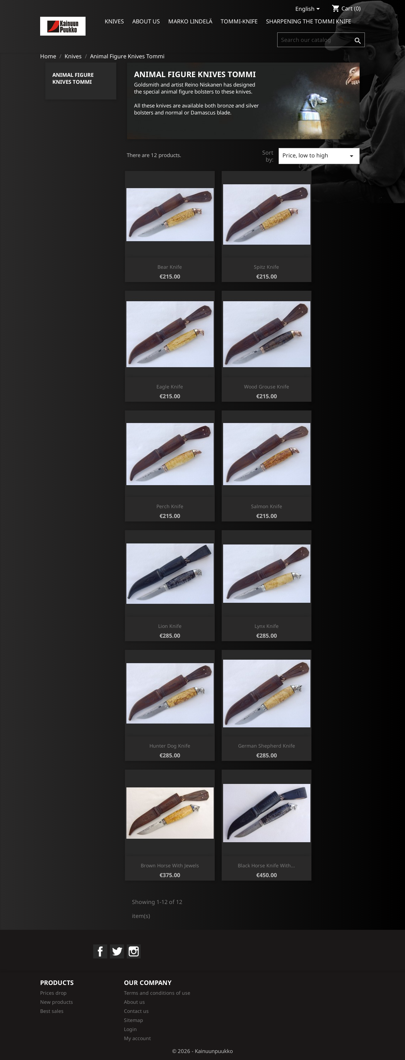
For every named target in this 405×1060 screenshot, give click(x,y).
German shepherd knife (266, 745)
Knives (114, 21)
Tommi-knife (239, 21)
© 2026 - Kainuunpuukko (202, 1050)
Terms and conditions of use (157, 992)
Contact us (136, 1011)
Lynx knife (267, 626)
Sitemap (133, 1020)
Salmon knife (266, 506)
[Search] (321, 39)
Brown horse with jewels (170, 865)
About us (146, 21)
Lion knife (170, 626)
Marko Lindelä (190, 21)
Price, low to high (319, 155)
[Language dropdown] (308, 9)
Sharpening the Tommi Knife (308, 21)
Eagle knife (169, 386)
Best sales (52, 1011)
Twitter (117, 951)
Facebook (100, 951)
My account (137, 1038)
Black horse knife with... (266, 865)
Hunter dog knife (169, 745)
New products (56, 1002)
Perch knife (169, 506)
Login (130, 1029)
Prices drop (53, 992)
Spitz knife (266, 267)
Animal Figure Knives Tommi (73, 78)
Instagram (134, 951)
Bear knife (169, 267)
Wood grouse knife (266, 386)
